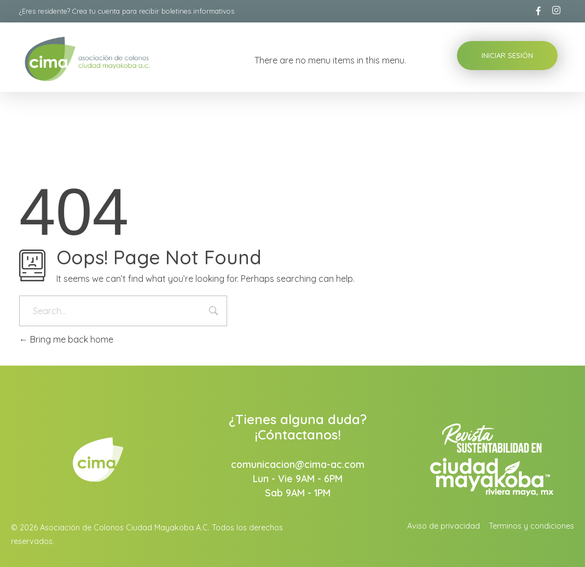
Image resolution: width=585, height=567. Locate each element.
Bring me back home (66, 339)
